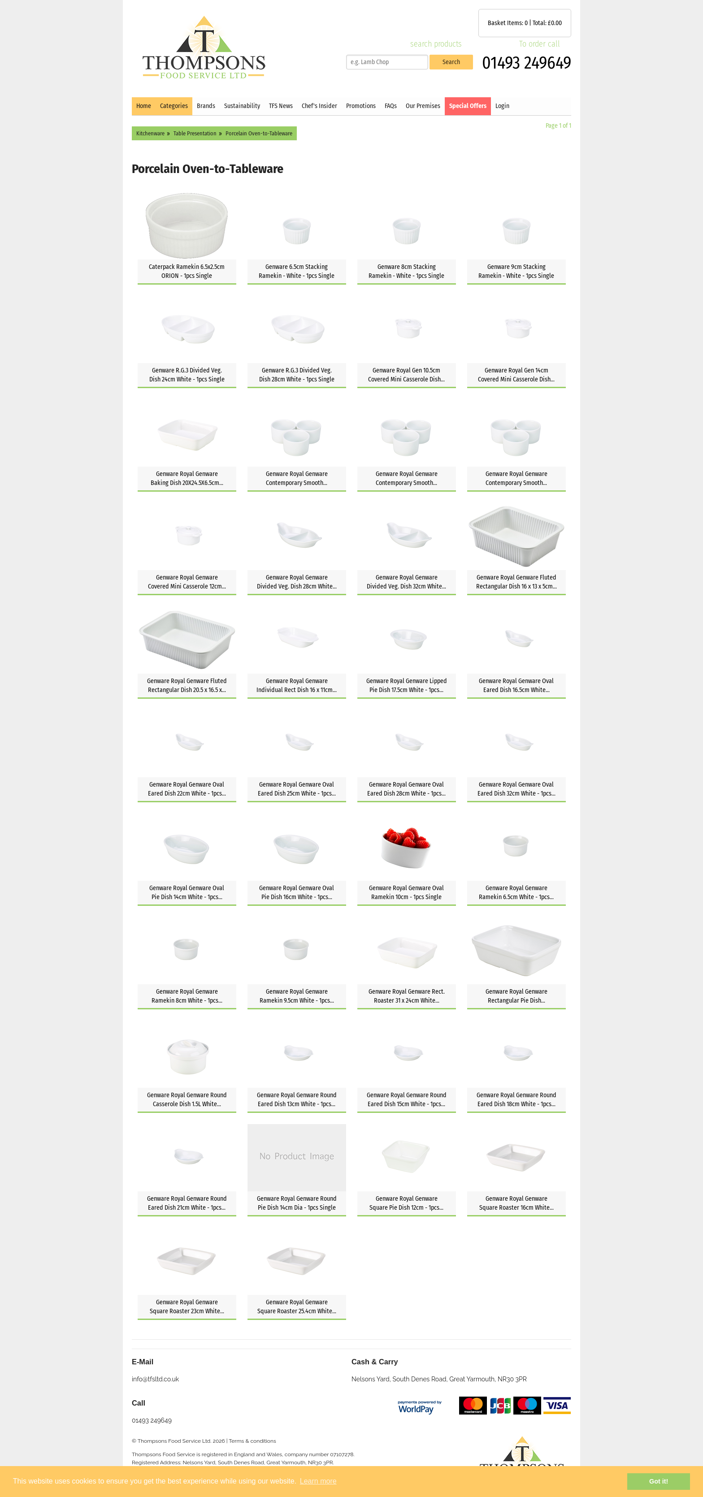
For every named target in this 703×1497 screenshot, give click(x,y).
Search (451, 62)
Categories (174, 106)
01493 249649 (526, 62)
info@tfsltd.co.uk (155, 1379)
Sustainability (242, 106)
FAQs (391, 106)
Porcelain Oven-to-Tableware (259, 133)
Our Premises (423, 106)
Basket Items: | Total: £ (525, 23)
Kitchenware (150, 133)
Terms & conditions (252, 1441)
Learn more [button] (318, 1481)
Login (502, 106)
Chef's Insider (319, 106)
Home (143, 106)
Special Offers (467, 106)
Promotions (361, 106)
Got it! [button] (658, 1481)
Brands (206, 106)
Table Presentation (195, 133)
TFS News (281, 106)
